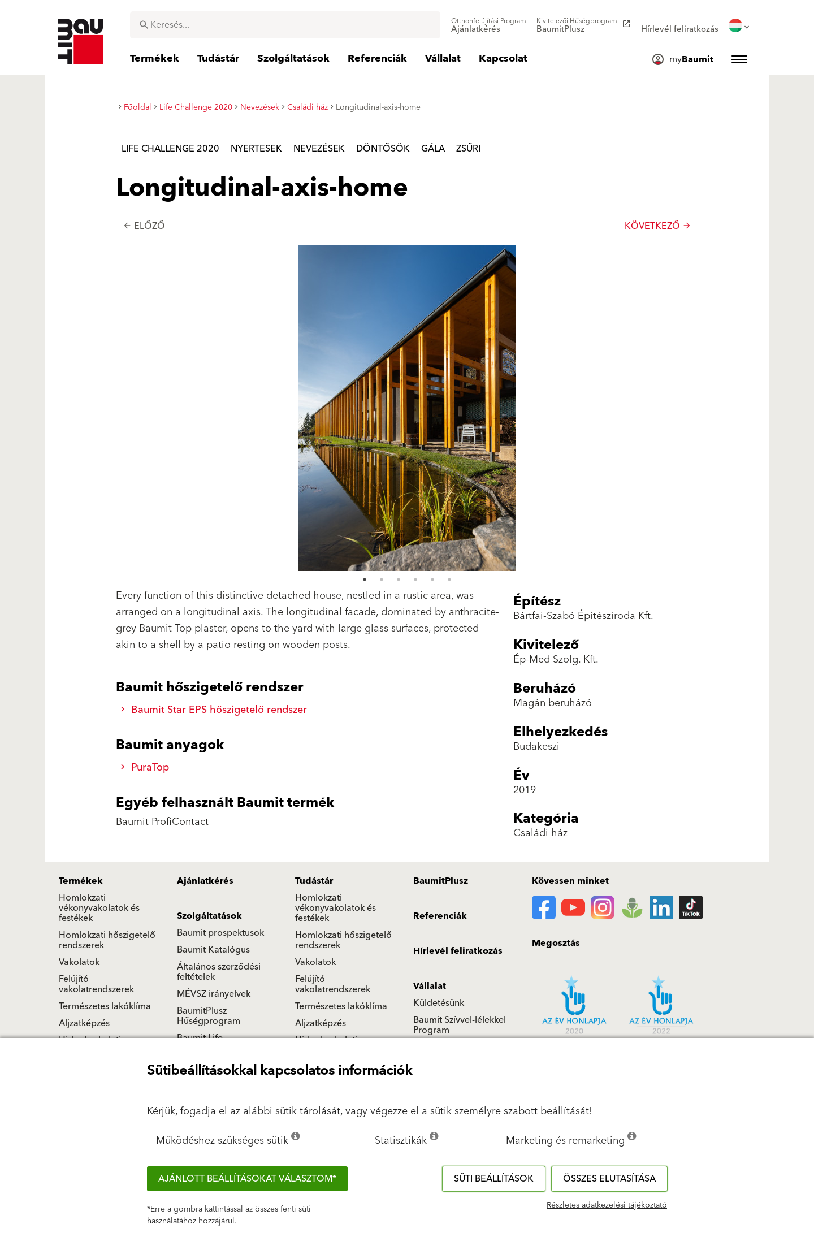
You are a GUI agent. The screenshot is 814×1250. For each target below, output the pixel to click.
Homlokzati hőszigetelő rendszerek (107, 940)
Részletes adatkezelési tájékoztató (607, 1205)
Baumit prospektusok (220, 933)
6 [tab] (449, 254)
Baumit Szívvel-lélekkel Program (459, 1025)
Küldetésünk (438, 1003)
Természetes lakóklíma (105, 1006)
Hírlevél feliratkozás (458, 951)
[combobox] (285, 24)
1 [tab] (364, 254)
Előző (144, 226)
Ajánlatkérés (205, 881)
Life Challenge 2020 (170, 149)
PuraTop (144, 767)
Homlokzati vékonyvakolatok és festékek (99, 908)
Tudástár (314, 881)
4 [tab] (415, 254)
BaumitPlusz (440, 881)
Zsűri (468, 149)
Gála (433, 149)
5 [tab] (432, 254)
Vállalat (429, 986)
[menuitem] (488, 25)
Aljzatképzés (84, 1023)
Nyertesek (256, 149)
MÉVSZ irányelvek (213, 994)
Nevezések (319, 149)
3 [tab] (398, 254)
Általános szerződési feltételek (219, 972)
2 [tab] (381, 254)
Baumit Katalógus (213, 950)
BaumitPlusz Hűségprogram (208, 1016)
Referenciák (440, 916)
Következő (658, 226)
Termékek (81, 881)
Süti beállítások (494, 1179)
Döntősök (383, 149)
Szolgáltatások (209, 916)
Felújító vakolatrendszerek (96, 984)
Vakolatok (79, 962)
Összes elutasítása (609, 1179)
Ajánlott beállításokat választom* (247, 1179)
